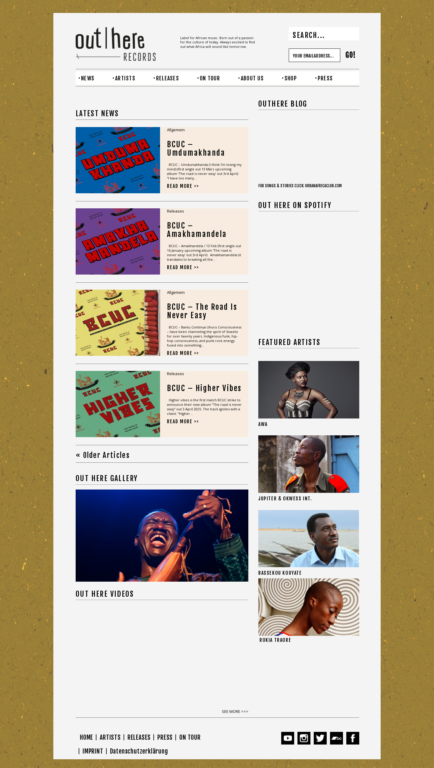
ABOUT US (252, 78)
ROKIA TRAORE (275, 640)
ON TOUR (210, 78)
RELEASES (167, 78)
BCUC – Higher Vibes (204, 388)
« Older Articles (103, 455)
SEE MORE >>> (235, 711)
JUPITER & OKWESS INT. (285, 499)
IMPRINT (93, 751)
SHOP (291, 78)
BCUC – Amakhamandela (197, 230)
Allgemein (176, 129)
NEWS (87, 78)
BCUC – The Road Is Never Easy (202, 311)
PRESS (325, 78)
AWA (263, 424)
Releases (175, 211)
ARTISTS (125, 78)
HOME (86, 737)
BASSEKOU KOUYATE (280, 573)
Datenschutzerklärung (139, 751)
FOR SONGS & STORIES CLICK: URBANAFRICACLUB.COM (300, 185)
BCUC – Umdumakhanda (196, 148)
